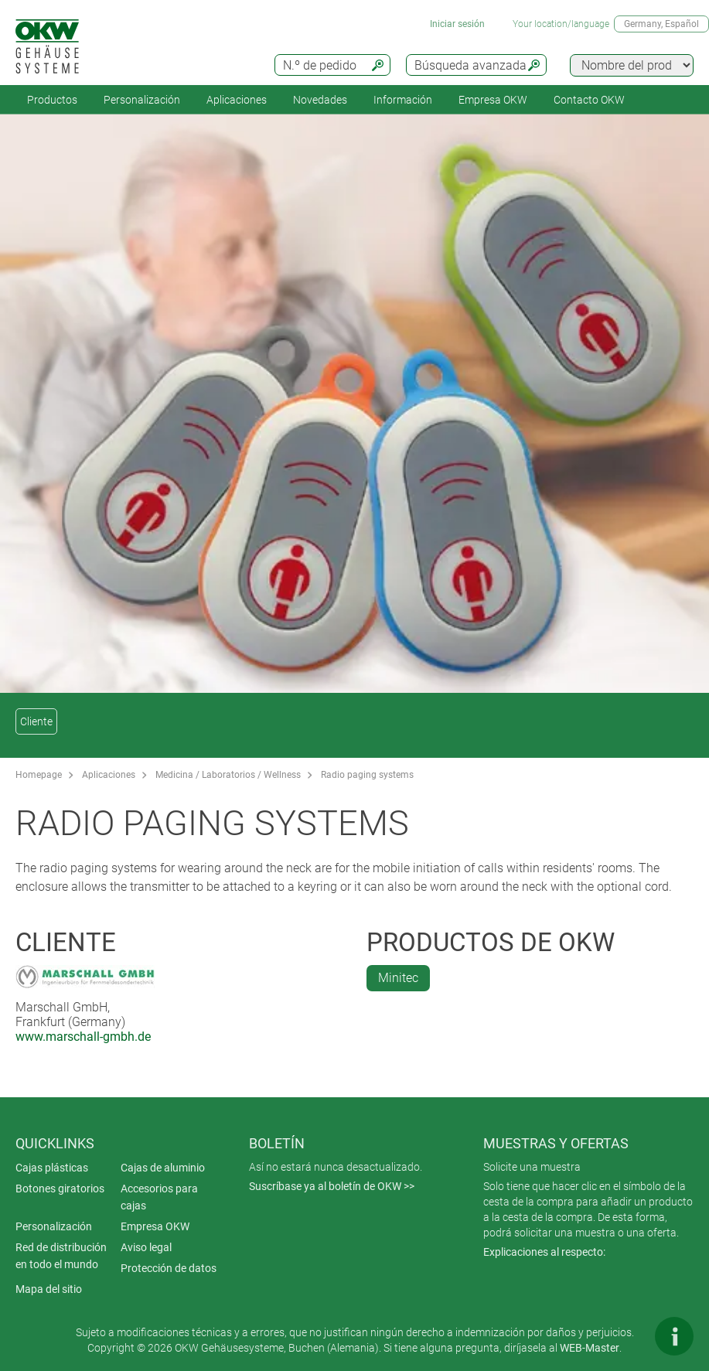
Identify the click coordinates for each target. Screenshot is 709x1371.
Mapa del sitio (48, 1289)
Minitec (398, 977)
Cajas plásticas (51, 1167)
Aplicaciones (236, 100)
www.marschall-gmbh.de (83, 1036)
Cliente (36, 721)
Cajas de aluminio (163, 1167)
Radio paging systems (367, 774)
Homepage (38, 774)
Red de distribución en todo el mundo (61, 1255)
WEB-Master (589, 1348)
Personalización (142, 100)
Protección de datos (168, 1268)
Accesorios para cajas (159, 1197)
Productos (52, 100)
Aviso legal (146, 1247)
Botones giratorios (59, 1188)
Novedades (320, 100)
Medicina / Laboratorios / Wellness (228, 774)
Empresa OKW (492, 100)
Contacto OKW (589, 100)
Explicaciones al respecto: (544, 1252)
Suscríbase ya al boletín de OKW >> (331, 1186)
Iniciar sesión (457, 24)
